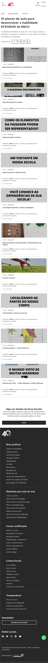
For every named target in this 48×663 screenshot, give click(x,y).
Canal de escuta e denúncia (16, 609)
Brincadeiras (10, 467)
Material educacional (14, 511)
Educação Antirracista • (15, 533)
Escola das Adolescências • (16, 476)
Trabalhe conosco (12, 574)
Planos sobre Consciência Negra (18, 502)
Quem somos (11, 571)
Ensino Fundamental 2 (14, 543)
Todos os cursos (12, 530)
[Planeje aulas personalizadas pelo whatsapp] (43, 637)
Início (2, 13)
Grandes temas (11, 452)
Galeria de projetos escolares (17, 479)
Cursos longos (11, 552)
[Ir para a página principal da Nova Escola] (11, 6)
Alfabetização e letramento (16, 540)
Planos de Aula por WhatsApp (17, 514)
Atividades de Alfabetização (16, 517)
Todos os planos (12, 496)
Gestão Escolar (11, 473)
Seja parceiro (11, 577)
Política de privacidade (14, 606)
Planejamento (11, 470)
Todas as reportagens (14, 449)
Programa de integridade (15, 603)
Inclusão (9, 464)
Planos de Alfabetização (15, 505)
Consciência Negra (13, 455)
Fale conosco (11, 568)
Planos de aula (13, 13)
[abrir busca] (38, 4)
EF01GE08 (9, 78)
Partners (9, 583)
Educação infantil (12, 458)
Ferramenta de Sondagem (15, 499)
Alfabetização (11, 461)
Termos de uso (11, 600)
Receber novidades (19, 622)
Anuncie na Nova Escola (15, 587)
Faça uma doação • (13, 580)
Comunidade (10, 565)
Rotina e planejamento (14, 546)
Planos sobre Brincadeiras (15, 508)
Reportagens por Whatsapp (16, 483)
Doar (24, 423)
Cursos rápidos (11, 549)
